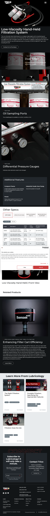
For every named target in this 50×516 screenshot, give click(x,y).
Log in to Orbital (41, 487)
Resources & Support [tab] (42, 215)
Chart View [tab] (7, 221)
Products (16, 501)
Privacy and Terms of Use (30, 512)
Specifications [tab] (19, 215)
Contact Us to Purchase (10, 47)
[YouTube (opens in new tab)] (8, 493)
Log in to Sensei (41, 489)
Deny (25, 267)
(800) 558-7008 (22, 489)
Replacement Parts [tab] (31, 215)
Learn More (8, 363)
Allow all (41, 267)
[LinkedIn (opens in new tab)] (5, 493)
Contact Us (36, 473)
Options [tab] (8, 215)
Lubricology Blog (6, 504)
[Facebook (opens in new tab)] (3, 493)
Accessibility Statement (42, 512)
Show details (43, 263)
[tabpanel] (25, 232)
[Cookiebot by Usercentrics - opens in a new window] (43, 248)
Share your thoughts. (13, 479)
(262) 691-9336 (22, 487)
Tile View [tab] (13, 221)
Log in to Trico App (41, 491)
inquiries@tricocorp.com (24, 492)
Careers (27, 503)
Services (16, 503)
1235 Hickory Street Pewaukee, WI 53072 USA (24, 495)
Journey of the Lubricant (6, 502)
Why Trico (28, 501)
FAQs (27, 505)
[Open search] (42, 2)
